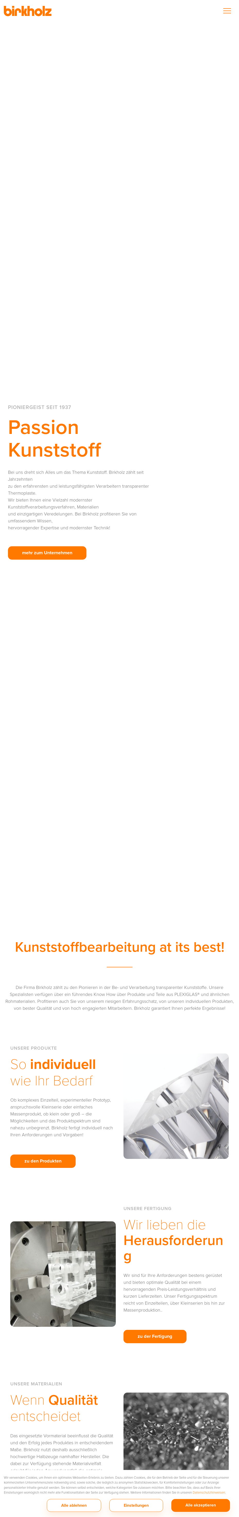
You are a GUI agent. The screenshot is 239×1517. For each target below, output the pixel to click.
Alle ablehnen (74, 1505)
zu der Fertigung (155, 1336)
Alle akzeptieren (200, 1505)
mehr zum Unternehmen (47, 552)
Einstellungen (136, 1505)
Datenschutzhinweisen (209, 1492)
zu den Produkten (42, 1161)
